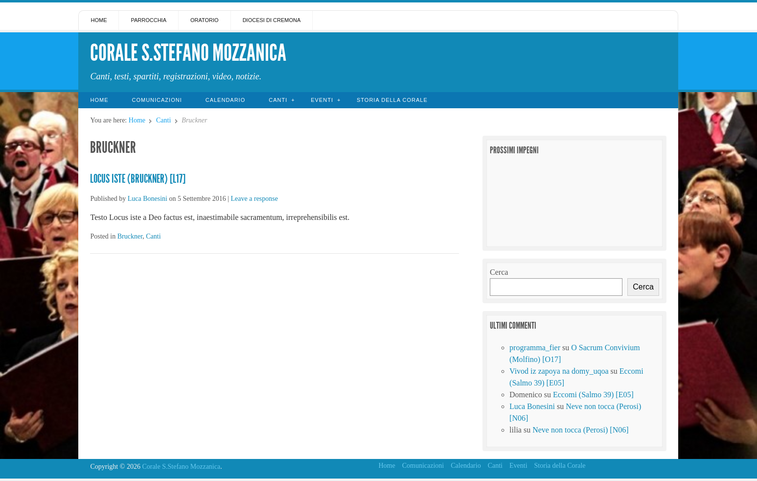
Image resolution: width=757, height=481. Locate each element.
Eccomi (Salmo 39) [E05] (593, 394)
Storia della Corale (392, 100)
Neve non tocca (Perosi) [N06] (580, 430)
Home (99, 20)
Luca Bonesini (147, 198)
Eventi (322, 100)
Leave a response (254, 198)
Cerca (499, 272)
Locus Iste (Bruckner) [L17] (137, 179)
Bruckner (130, 236)
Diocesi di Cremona (272, 20)
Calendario (226, 100)
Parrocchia (148, 20)
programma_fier (534, 347)
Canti (278, 100)
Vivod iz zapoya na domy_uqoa (559, 371)
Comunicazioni (157, 100)
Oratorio (204, 20)
